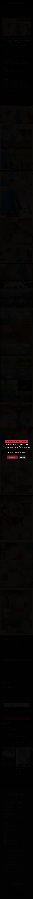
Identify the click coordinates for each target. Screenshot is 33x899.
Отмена (22, 457)
